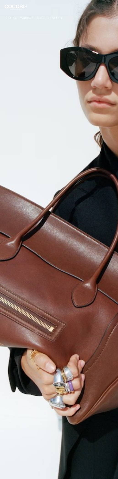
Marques (27, 18)
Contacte (55, 18)
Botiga (11, 18)
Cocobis (16, 9)
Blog (41, 18)
